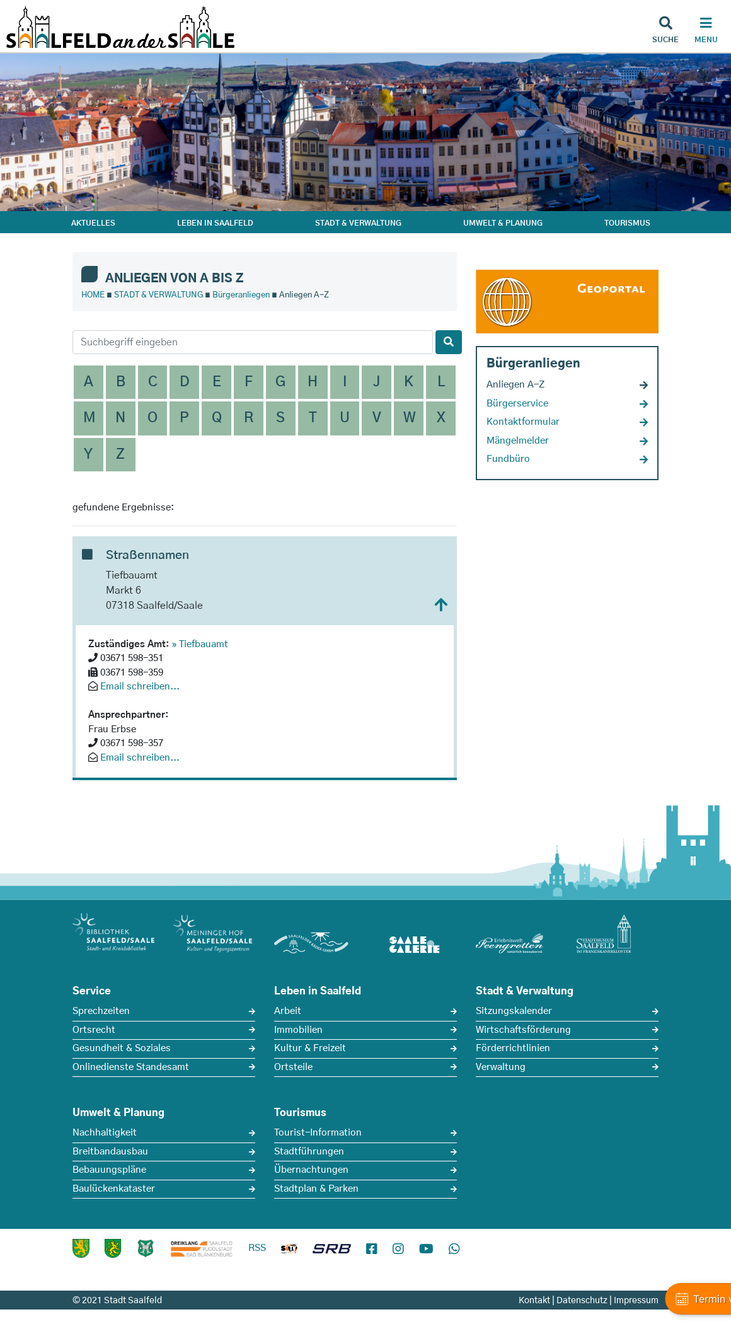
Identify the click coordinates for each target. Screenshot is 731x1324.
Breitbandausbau (110, 1151)
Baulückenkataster (113, 1189)
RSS (257, 1248)
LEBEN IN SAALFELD (215, 223)
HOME (93, 295)
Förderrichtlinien (513, 1048)
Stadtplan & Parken (316, 1189)
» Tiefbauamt (200, 644)
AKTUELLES (93, 223)
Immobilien (298, 1030)
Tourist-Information (318, 1132)
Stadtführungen (309, 1151)
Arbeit (287, 1011)
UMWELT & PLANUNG (503, 223)
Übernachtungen (311, 1170)
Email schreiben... (140, 686)
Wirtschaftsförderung (523, 1030)
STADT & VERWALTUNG (358, 223)
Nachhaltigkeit (104, 1132)
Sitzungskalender (514, 1011)
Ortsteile (293, 1067)
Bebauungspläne (109, 1170)
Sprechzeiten (101, 1011)
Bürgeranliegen (241, 295)
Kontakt (534, 1300)
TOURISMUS (627, 223)
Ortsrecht (93, 1030)
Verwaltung (501, 1067)
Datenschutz (581, 1300)
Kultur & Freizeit (310, 1048)
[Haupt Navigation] (706, 31)
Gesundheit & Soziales (121, 1048)
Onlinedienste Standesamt (130, 1067)
